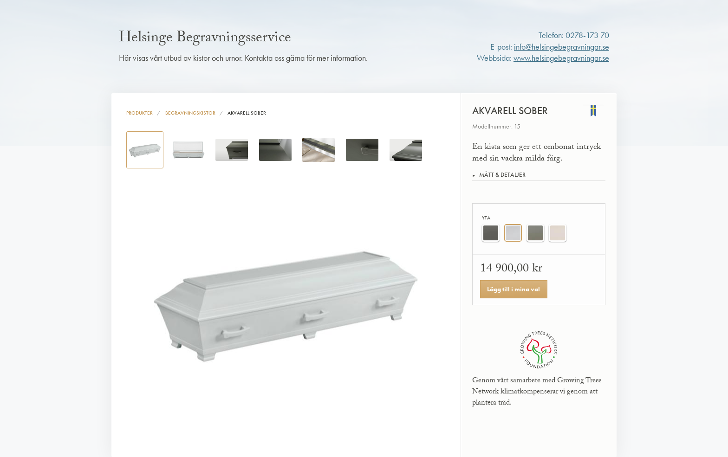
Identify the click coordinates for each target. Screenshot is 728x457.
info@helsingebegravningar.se (561, 47)
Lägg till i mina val (513, 289)
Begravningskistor (190, 112)
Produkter (139, 112)
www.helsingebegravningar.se (561, 58)
